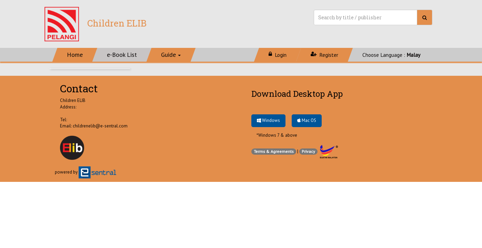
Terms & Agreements (274, 151)
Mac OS (306, 120)
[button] (171, 55)
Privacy (308, 151)
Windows (268, 120)
